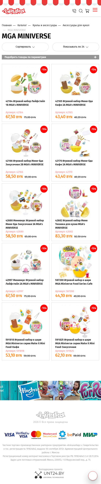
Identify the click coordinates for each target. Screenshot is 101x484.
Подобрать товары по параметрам (25, 57)
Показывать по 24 (75, 46)
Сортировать (25, 46)
